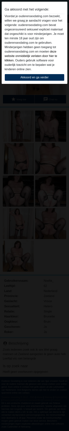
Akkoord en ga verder (34, 77)
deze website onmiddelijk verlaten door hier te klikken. (31, 56)
